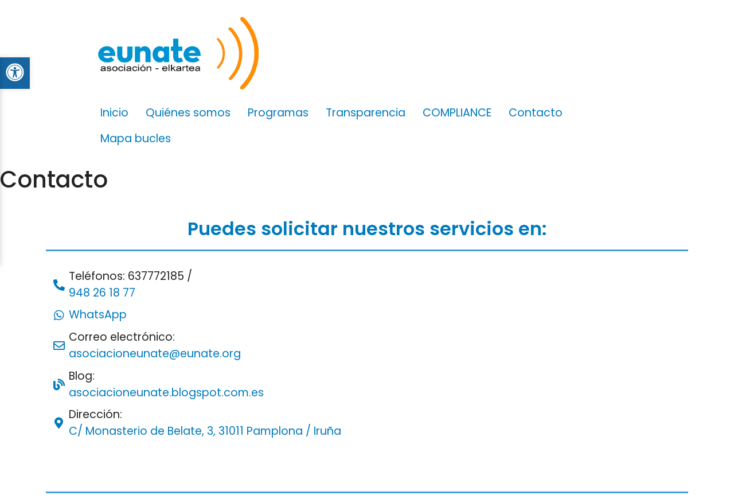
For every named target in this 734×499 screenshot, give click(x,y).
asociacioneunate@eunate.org (155, 353)
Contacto (536, 112)
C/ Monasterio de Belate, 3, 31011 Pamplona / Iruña (205, 431)
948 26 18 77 (102, 293)
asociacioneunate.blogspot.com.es (166, 392)
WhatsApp (98, 314)
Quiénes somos (188, 112)
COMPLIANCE (457, 112)
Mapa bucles (135, 138)
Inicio (114, 112)
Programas (278, 112)
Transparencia (365, 112)
